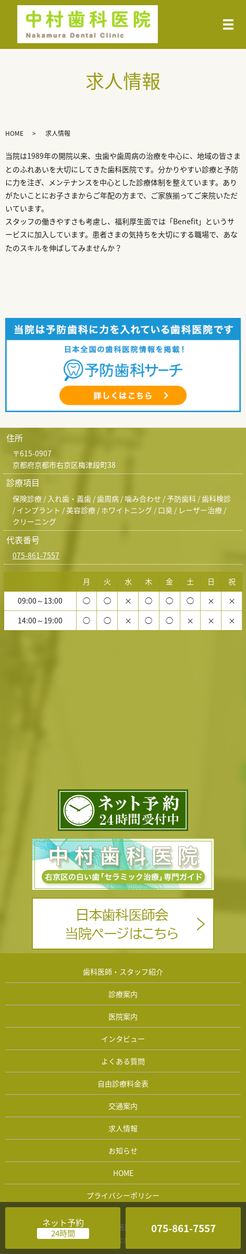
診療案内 (123, 994)
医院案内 (123, 1016)
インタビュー (123, 1038)
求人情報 (123, 1128)
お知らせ (123, 1150)
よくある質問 (123, 1061)
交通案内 (123, 1106)
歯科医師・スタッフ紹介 (123, 971)
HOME (14, 133)
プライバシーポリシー (123, 1195)
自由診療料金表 (123, 1083)
